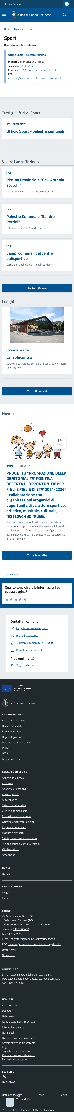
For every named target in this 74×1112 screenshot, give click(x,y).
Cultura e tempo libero (14, 811)
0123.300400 (21, 929)
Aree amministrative (13, 720)
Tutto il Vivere (37, 288)
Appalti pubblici (10, 794)
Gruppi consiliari (11, 759)
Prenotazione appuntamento (18, 1055)
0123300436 (26, 66)
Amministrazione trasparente (19, 1043)
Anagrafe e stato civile (15, 789)
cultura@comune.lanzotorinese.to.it (35, 70)
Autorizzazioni (10, 800)
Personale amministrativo (16, 742)
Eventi (5, 898)
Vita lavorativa (10, 849)
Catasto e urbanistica (14, 805)
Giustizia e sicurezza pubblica (18, 822)
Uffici (5, 753)
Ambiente (7, 783)
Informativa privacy (13, 1027)
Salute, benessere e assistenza (19, 838)
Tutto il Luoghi (37, 391)
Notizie (9, 466)
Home (7, 29)
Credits (63, 1095)
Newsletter (8, 1082)
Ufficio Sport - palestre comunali (27, 55)
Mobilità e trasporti (13, 833)
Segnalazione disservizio (16, 1051)
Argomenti (19, 29)
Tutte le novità (37, 555)
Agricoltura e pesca (13, 778)
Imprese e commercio (14, 827)
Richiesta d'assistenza (14, 1059)
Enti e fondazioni (11, 731)
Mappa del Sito (24, 1099)
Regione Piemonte (13, 3)
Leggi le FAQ (9, 1047)
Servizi (40, 1095)
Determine (8, 1016)
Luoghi (6, 892)
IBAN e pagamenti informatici (19, 1021)
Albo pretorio (9, 1005)
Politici (5, 748)
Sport (9, 172)
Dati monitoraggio (12, 1095)
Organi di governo (12, 737)
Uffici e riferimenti (16, 124)
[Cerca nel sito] (63, 15)
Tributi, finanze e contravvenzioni (21, 844)
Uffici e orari (9, 950)
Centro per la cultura (17, 350)
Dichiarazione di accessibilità (18, 1038)
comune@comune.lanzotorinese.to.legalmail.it (34, 78)
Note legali (8, 1032)
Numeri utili (8, 955)
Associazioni (9, 855)
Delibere (6, 1010)
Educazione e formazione (16, 816)
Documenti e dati (12, 726)
